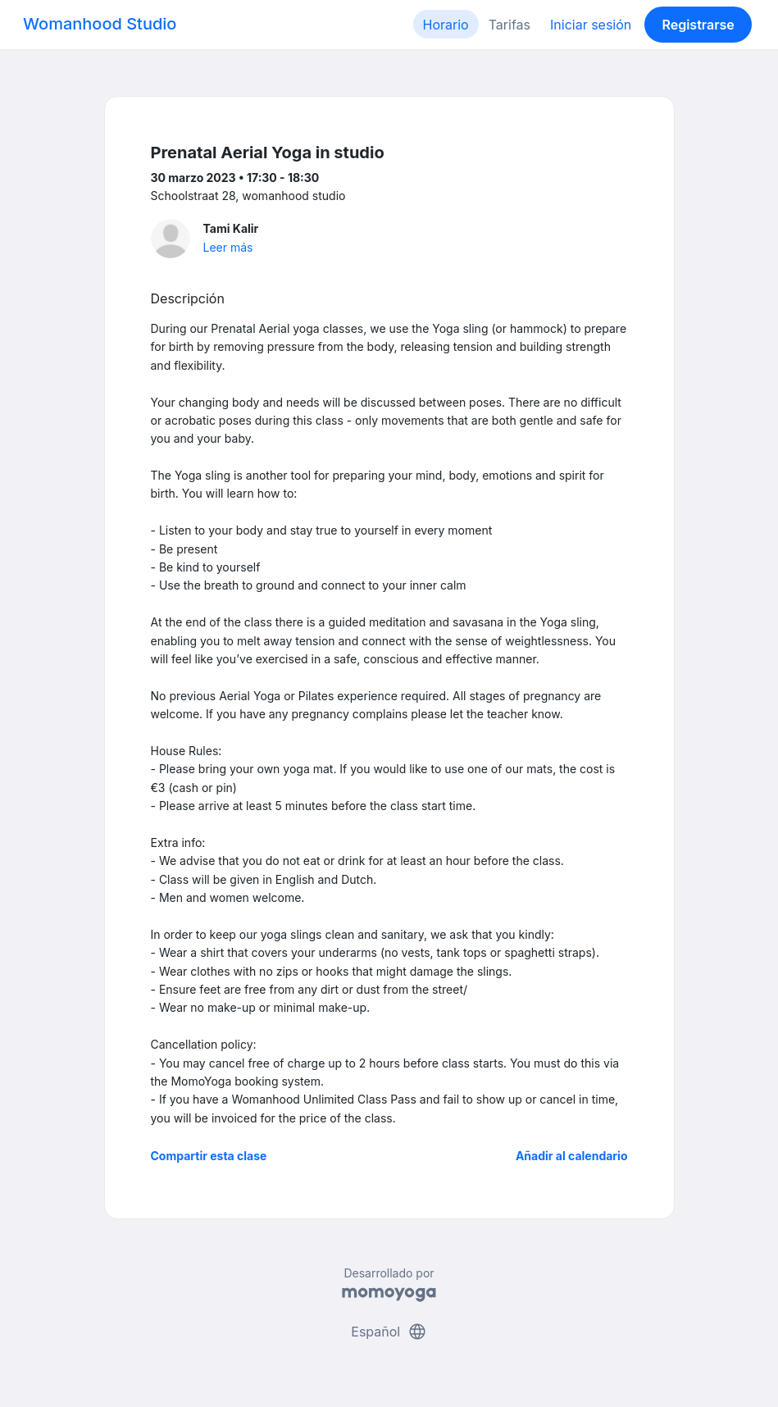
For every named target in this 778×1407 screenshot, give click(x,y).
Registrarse (698, 24)
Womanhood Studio (99, 24)
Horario (446, 24)
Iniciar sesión (590, 24)
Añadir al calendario (572, 1156)
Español (388, 1331)
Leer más (228, 247)
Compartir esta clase (209, 1156)
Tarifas (509, 24)
